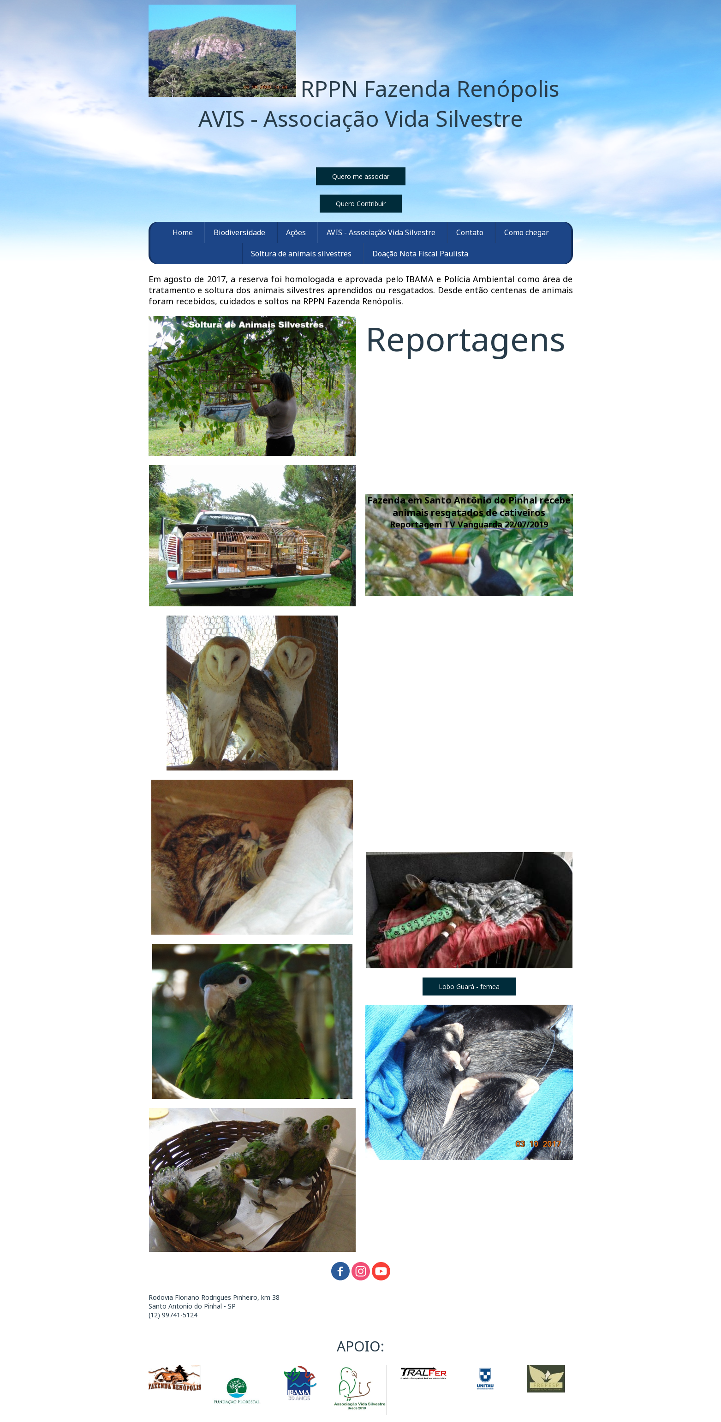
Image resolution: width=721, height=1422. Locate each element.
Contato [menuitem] (469, 232)
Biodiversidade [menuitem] (239, 232)
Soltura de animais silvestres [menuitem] (301, 254)
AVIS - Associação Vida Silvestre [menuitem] (381, 232)
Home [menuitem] (183, 232)
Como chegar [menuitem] (526, 232)
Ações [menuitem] (296, 232)
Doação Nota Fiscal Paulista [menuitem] (420, 254)
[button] (360, 176)
